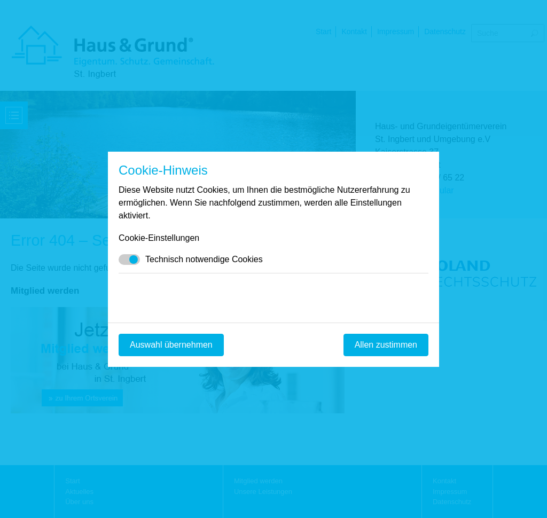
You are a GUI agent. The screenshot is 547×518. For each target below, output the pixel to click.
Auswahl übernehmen (171, 344)
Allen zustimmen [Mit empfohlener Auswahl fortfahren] (386, 344)
